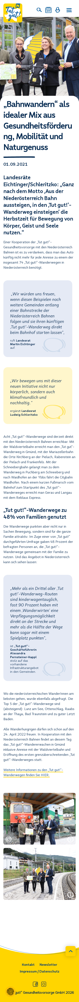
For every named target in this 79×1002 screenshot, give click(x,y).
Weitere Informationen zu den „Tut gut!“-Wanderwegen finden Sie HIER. (33, 772)
